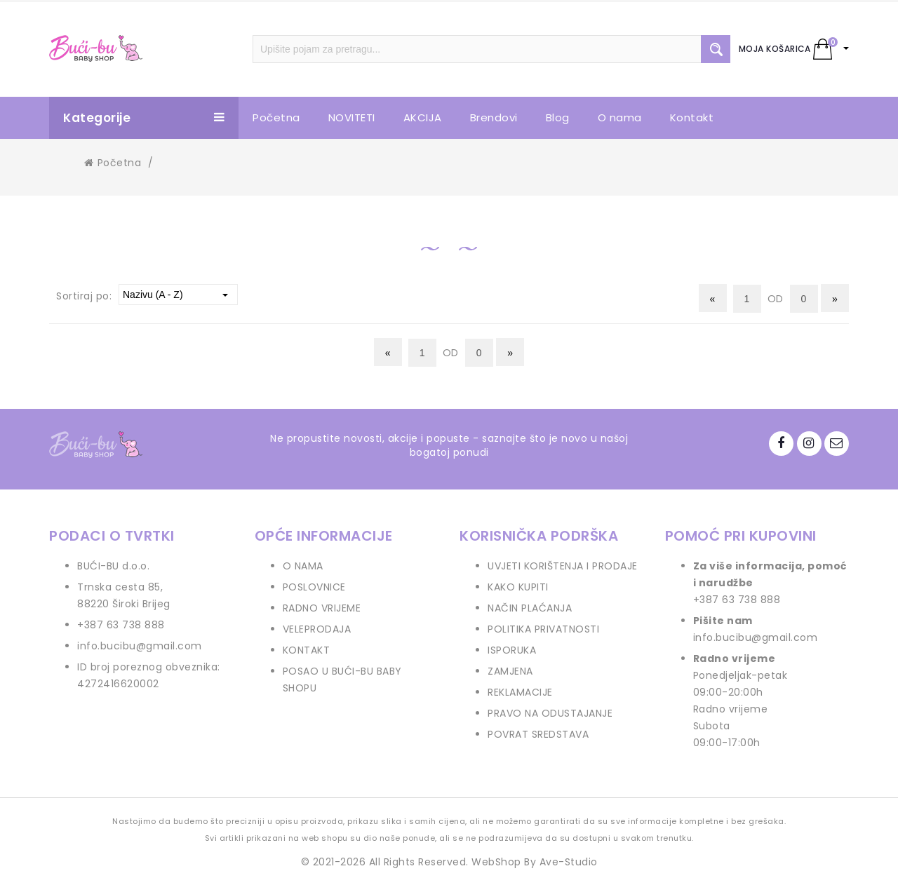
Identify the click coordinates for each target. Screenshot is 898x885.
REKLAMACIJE (520, 692)
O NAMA (303, 566)
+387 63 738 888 (121, 625)
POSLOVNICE (314, 587)
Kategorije (143, 117)
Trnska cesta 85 (119, 587)
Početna (112, 163)
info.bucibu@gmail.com (139, 646)
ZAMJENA (510, 671)
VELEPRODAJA (317, 629)
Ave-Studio (569, 862)
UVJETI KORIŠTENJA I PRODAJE (563, 566)
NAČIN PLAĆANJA (530, 608)
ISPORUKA (512, 650)
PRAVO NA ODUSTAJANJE (550, 713)
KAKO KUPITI (518, 587)
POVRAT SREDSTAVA (538, 734)
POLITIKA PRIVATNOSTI (543, 629)
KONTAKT (306, 650)
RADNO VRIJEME (322, 608)
